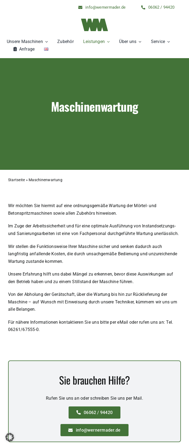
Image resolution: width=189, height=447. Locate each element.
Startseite (16, 180)
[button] (9, 437)
